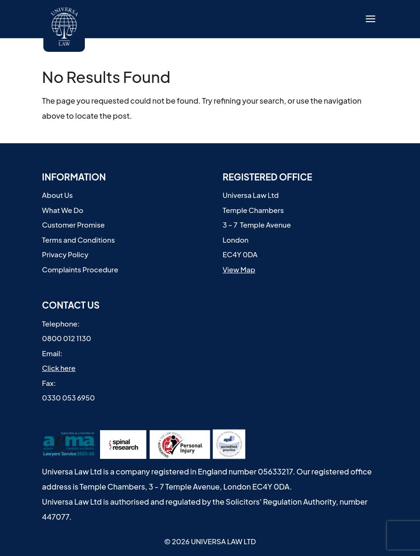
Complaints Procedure (80, 269)
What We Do (62, 209)
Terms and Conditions (78, 239)
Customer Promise (73, 224)
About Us (57, 194)
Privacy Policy (65, 254)
